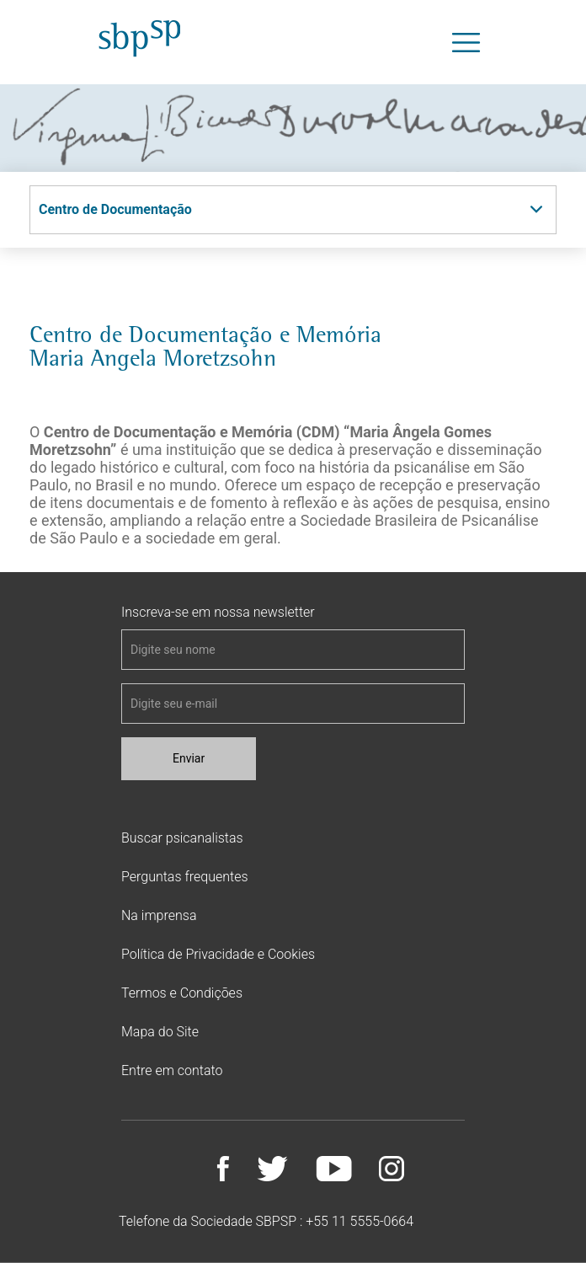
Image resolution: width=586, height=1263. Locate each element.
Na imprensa (158, 915)
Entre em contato (171, 1070)
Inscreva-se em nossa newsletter (218, 612)
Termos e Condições (181, 993)
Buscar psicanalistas (182, 838)
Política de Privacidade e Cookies (218, 954)
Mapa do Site (160, 1032)
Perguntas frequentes (184, 877)
